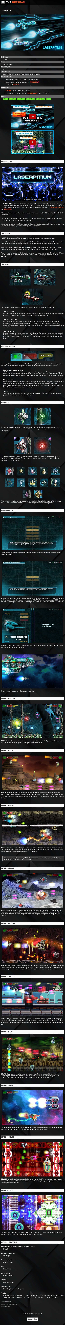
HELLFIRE (7, 209)
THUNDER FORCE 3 (57, 207)
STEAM (9, 91)
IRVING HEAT (34, 82)
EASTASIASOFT (33, 93)
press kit (16, 84)
